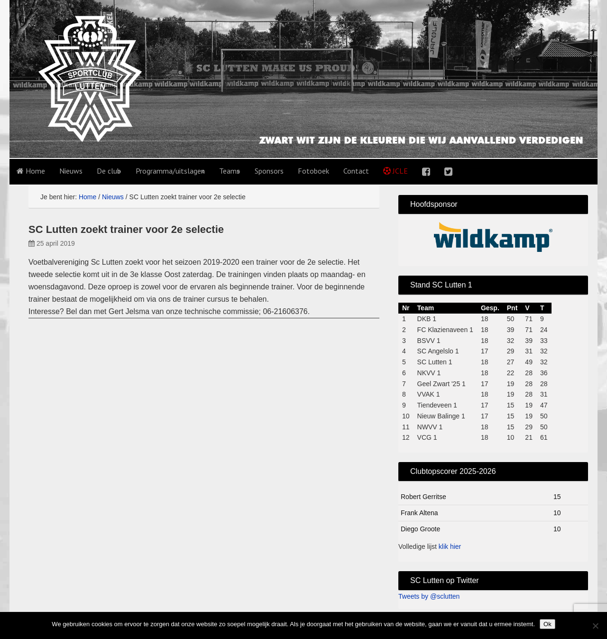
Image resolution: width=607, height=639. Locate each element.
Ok (547, 624)
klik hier (450, 546)
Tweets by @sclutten (429, 596)
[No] (595, 625)
